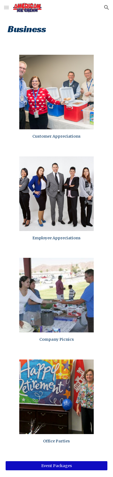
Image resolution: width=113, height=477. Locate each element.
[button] (6, 7)
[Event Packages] (56, 466)
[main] (56, 28)
